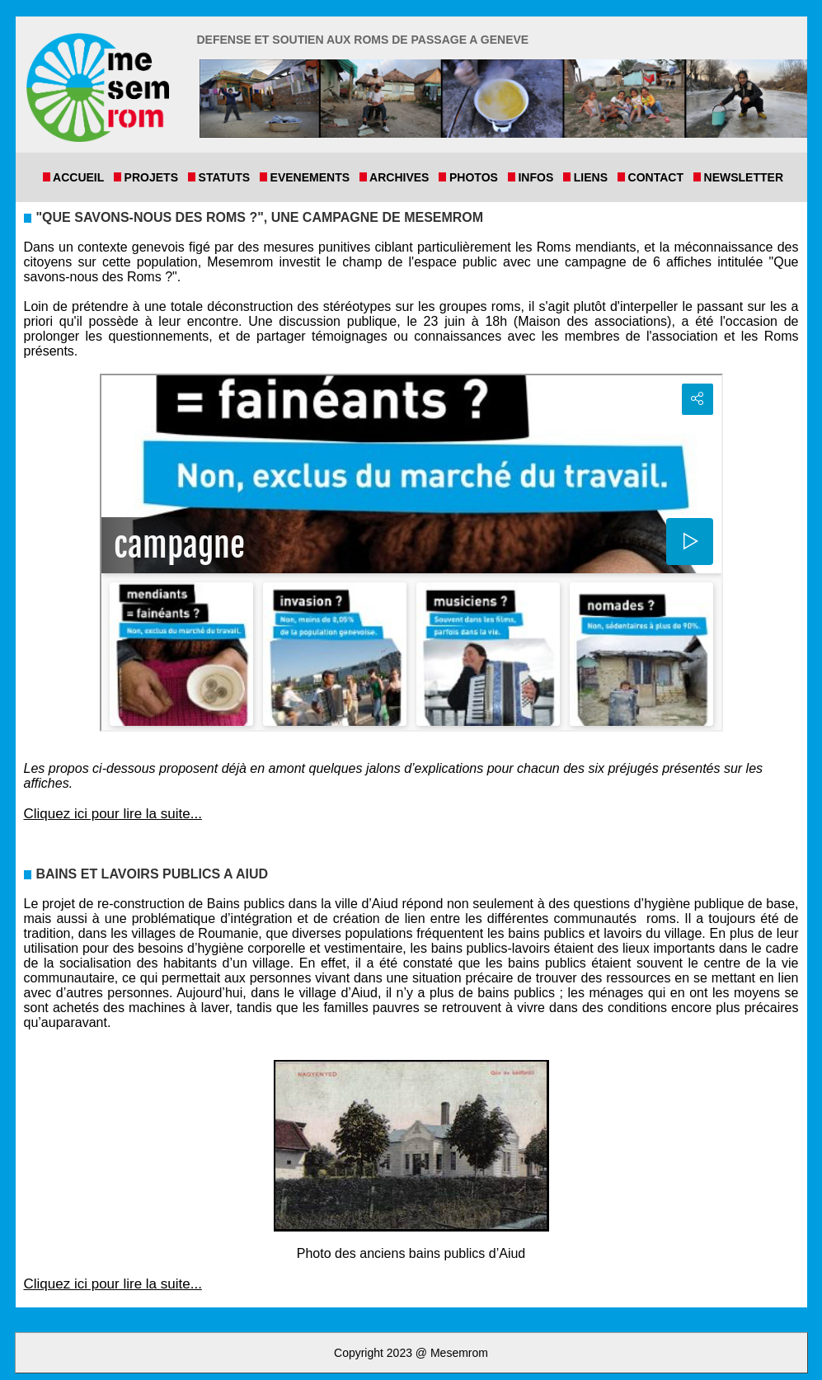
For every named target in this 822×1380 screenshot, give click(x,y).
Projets (154, 177)
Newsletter (742, 177)
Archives (403, 177)
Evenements (313, 177)
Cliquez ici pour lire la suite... (113, 814)
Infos (539, 177)
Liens (594, 177)
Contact (659, 177)
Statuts (227, 177)
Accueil (82, 177)
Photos (476, 177)
